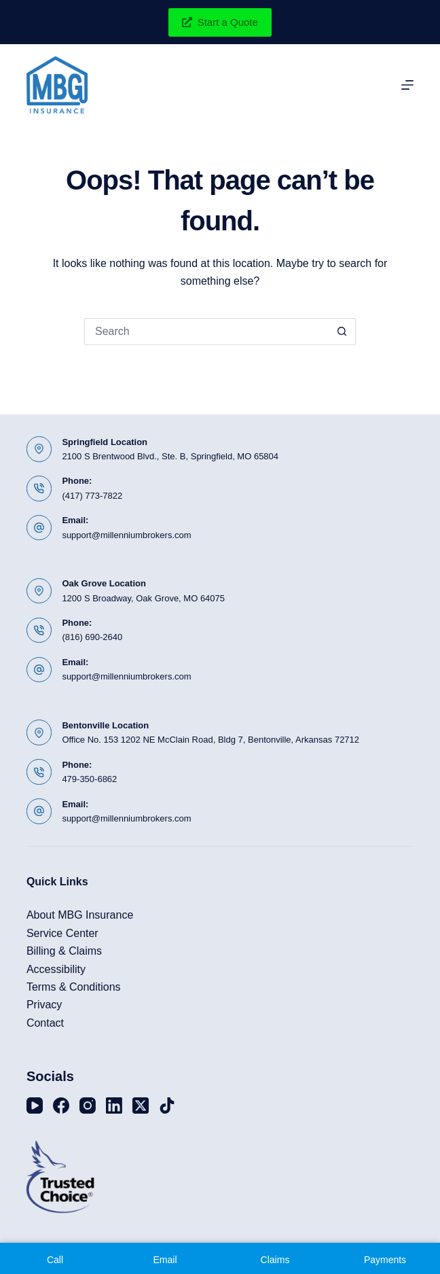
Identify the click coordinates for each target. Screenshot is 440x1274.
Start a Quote (220, 22)
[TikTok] (167, 1105)
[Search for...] (206, 331)
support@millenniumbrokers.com (126, 535)
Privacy (44, 1004)
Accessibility (56, 969)
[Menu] (407, 85)
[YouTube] (34, 1105)
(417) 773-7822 (92, 496)
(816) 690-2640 (92, 637)
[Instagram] (87, 1105)
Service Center (62, 933)
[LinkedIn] (114, 1105)
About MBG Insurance (79, 915)
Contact (45, 1023)
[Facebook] (61, 1105)
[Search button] (342, 331)
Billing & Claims (64, 951)
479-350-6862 (89, 779)
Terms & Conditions (73, 987)
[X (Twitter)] (140, 1105)
